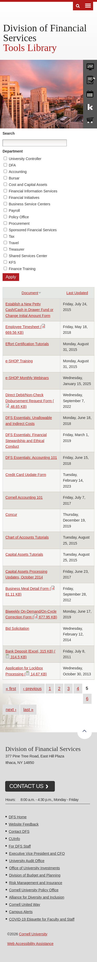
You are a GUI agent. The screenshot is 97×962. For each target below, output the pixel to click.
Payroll (14, 210)
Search (9, 133)
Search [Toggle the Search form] (78, 6)
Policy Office (19, 217)
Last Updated (77, 293)
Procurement (19, 223)
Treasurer (16, 249)
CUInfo (14, 839)
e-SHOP (90, 120)
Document (32, 293)
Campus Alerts (21, 912)
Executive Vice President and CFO (37, 853)
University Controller (25, 159)
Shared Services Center (28, 256)
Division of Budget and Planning (34, 875)
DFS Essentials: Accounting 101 (31, 457)
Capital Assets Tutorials (24, 554)
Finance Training (22, 269)
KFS (12, 262)
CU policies (90, 79)
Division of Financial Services (45, 33)
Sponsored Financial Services (33, 230)
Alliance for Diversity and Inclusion (36, 897)
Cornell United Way (24, 904)
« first (11, 688)
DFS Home (18, 817)
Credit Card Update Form (25, 475)
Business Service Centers (29, 204)
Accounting (18, 172)
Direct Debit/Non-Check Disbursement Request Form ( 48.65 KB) (29, 401)
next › (11, 709)
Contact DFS (19, 831)
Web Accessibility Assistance (30, 944)
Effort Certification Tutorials (27, 344)
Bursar (14, 178)
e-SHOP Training (19, 361)
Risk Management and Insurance (35, 883)
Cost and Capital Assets (28, 185)
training (90, 93)
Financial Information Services (33, 191)
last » (28, 709)
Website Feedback (24, 824)
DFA (12, 165)
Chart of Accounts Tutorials (27, 537)
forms (90, 65)
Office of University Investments (34, 868)
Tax (11, 236)
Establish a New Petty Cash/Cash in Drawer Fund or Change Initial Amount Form (29, 310)
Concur (11, 514)
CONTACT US (26, 786)
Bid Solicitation (17, 628)
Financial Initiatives (24, 198)
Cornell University (33, 934)
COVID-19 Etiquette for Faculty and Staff (41, 919)
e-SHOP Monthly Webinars (27, 378)
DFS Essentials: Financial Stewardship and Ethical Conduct (26, 441)
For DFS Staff (20, 846)
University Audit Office (26, 861)
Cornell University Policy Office (33, 890)
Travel (14, 243)
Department (13, 151)
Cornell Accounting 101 (24, 497)
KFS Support (90, 106)
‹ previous (32, 688)
